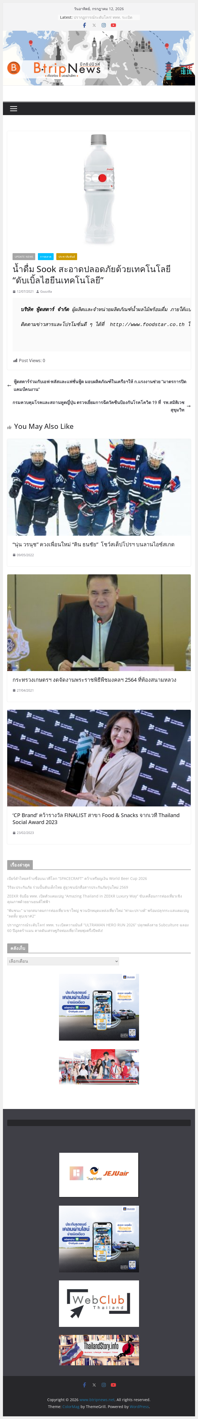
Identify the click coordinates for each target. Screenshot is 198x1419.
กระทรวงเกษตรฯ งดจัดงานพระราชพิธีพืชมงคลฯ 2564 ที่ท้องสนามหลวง (94, 679)
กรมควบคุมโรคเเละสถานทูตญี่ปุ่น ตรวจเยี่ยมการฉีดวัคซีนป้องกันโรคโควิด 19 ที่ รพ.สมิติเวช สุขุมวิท (102, 406)
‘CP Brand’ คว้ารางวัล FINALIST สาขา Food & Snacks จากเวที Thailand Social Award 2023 (96, 819)
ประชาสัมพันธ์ (66, 256)
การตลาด (46, 256)
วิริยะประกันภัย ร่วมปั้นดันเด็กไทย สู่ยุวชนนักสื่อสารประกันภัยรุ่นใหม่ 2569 (67, 887)
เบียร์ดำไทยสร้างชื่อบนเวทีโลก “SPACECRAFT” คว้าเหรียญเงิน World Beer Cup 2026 (77, 878)
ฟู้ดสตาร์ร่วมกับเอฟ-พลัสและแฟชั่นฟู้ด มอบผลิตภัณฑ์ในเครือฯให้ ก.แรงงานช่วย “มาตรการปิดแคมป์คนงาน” (96, 385)
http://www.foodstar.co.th (147, 325)
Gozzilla (46, 291)
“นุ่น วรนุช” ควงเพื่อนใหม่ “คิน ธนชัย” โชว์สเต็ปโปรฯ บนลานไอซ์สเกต (94, 544)
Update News (24, 256)
